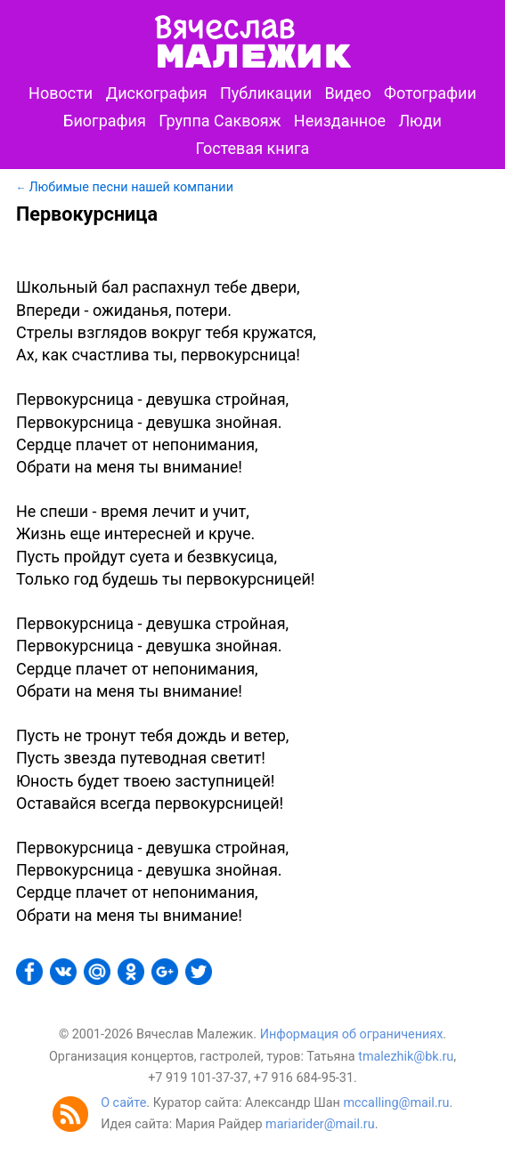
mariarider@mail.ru (320, 1124)
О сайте (123, 1102)
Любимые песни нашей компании (131, 188)
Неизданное (340, 120)
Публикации (266, 93)
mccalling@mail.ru (396, 1102)
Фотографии (430, 93)
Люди (420, 120)
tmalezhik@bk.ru (405, 1056)
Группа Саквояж (220, 120)
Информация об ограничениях (352, 1034)
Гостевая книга (253, 148)
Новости (61, 93)
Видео (347, 93)
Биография (104, 120)
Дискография (157, 93)
